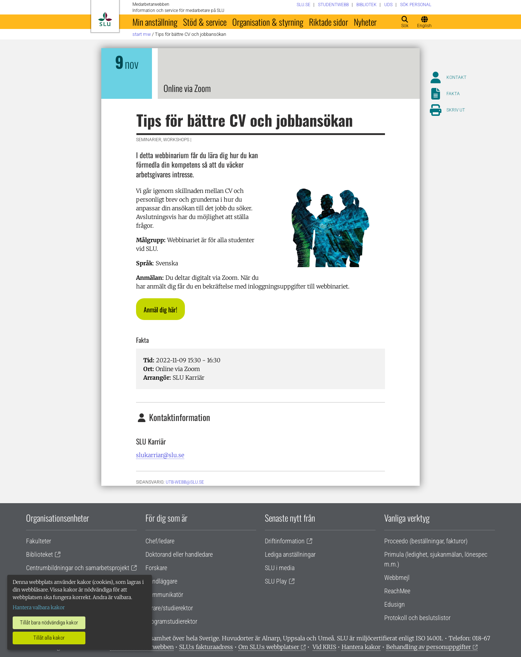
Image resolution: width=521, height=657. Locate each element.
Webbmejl (397, 577)
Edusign (394, 604)
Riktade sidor (328, 21)
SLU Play (276, 581)
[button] (160, 309)
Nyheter (365, 21)
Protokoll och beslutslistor (417, 618)
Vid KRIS (324, 646)
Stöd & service (204, 21)
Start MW (141, 34)
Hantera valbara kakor (39, 607)
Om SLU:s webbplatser (268, 646)
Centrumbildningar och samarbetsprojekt (77, 568)
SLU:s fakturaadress (206, 646)
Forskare (156, 568)
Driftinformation (285, 541)
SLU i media (280, 568)
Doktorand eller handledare (179, 554)
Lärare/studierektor (169, 608)
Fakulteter (38, 541)
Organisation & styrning (267, 21)
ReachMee (397, 591)
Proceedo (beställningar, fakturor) (425, 541)
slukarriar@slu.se (160, 455)
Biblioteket (39, 554)
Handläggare (161, 581)
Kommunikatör (164, 594)
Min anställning (154, 21)
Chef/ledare (159, 541)
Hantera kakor (361, 646)
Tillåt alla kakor (49, 638)
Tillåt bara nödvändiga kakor (49, 622)
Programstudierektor (171, 621)
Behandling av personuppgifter (428, 646)
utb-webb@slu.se (185, 482)
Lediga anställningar (290, 554)
